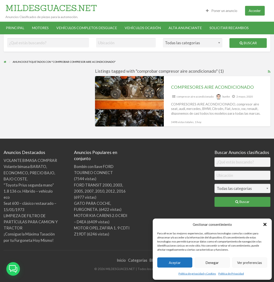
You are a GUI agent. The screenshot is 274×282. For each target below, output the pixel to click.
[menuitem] (221, 10)
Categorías (137, 260)
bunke (226, 96)
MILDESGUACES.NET (51, 7)
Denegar (212, 263)
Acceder (255, 11)
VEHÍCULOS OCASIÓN (143, 28)
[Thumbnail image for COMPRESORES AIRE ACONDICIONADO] (129, 101)
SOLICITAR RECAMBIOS (229, 28)
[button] (265, 224)
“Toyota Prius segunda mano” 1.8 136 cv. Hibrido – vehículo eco (29, 191)
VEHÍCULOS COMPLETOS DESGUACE (86, 28)
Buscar (248, 43)
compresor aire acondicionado (195, 96)
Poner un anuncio (221, 11)
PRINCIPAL (15, 28)
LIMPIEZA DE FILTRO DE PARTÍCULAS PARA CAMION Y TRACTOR (31, 221)
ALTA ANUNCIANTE (185, 28)
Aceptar (175, 263)
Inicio (121, 260)
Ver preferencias (249, 263)
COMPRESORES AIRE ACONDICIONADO (212, 87)
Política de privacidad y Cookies (197, 273)
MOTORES (40, 28)
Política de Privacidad (231, 273)
